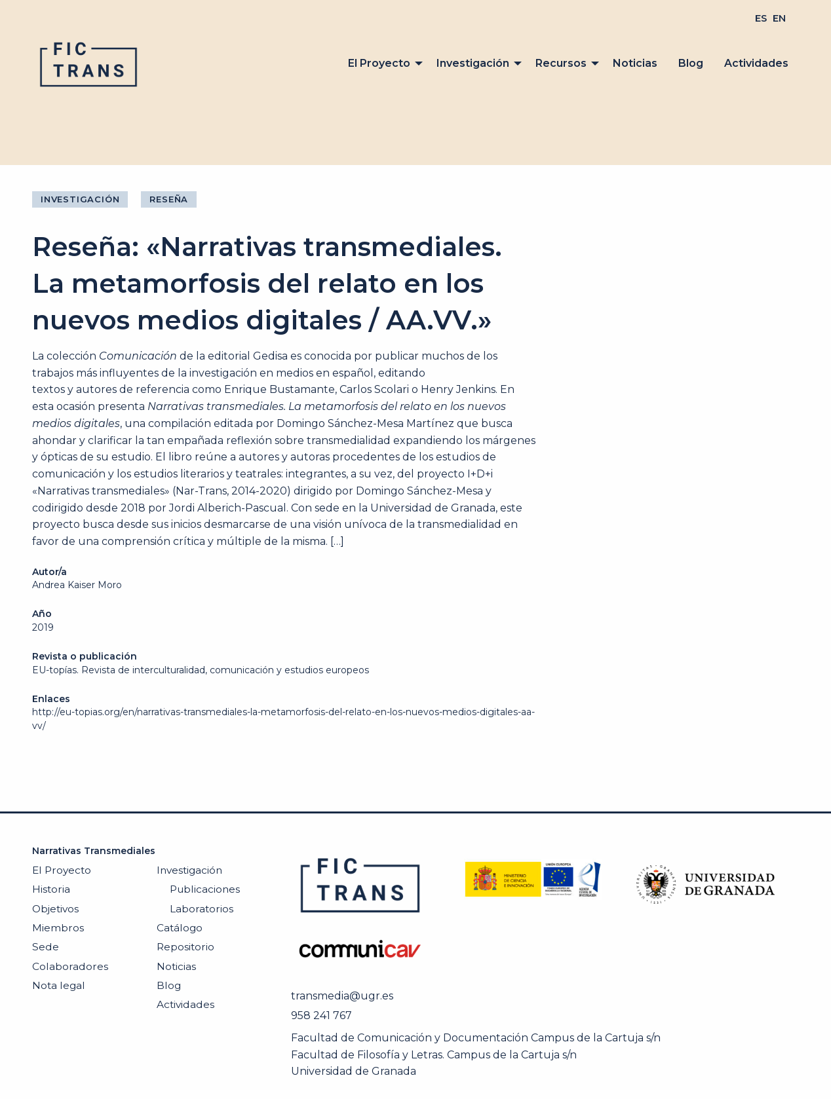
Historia (51, 889)
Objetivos (55, 909)
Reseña (168, 199)
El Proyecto (379, 63)
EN (779, 18)
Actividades (756, 63)
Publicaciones (205, 889)
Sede (45, 947)
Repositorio (185, 947)
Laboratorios (201, 909)
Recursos (561, 63)
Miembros (58, 928)
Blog (690, 63)
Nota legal (58, 985)
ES (761, 18)
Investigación (472, 63)
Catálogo (180, 928)
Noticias (635, 63)
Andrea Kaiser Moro (77, 585)
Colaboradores (70, 966)
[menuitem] (761, 18)
